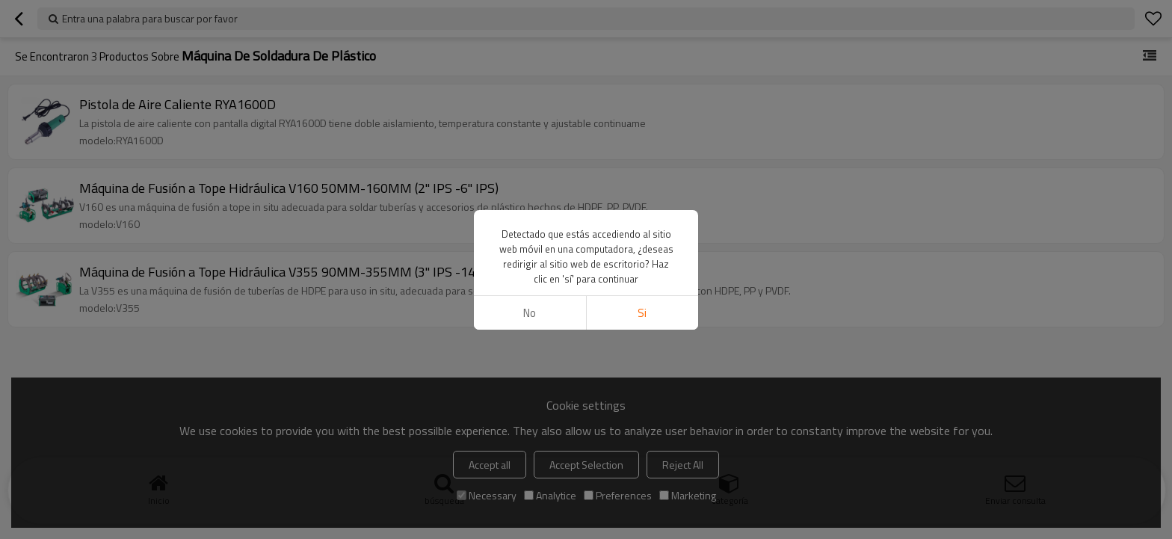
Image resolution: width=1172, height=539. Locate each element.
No (529, 312)
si (642, 312)
